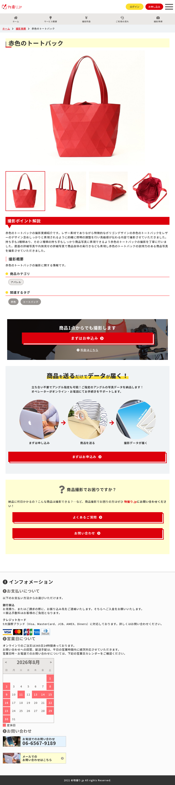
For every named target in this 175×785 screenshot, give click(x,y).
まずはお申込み (87, 338)
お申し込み (154, 6)
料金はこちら (87, 350)
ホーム (16, 19)
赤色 (13, 301)
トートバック (30, 301)
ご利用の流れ (122, 19)
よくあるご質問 (87, 517)
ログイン (134, 6)
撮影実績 (158, 19)
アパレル (16, 282)
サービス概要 (51, 19)
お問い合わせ (87, 533)
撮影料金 (86, 19)
